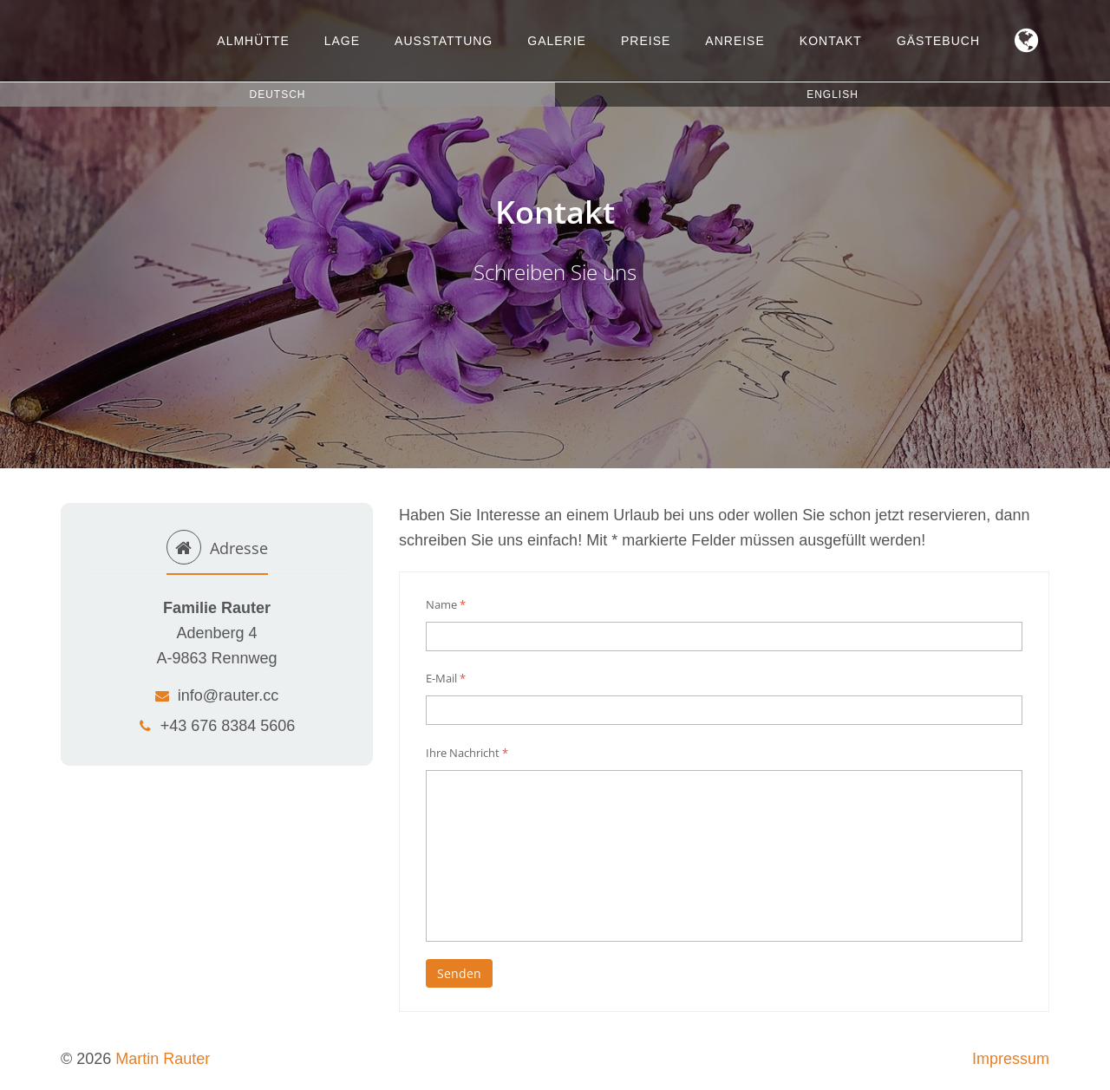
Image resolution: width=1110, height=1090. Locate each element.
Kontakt (831, 41)
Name (446, 604)
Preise (645, 41)
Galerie (556, 41)
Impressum (1010, 1058)
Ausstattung (444, 41)
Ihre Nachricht (467, 752)
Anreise (734, 41)
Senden (459, 973)
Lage (342, 41)
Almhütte (253, 41)
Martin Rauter (162, 1058)
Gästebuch (938, 41)
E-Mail (446, 678)
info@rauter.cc (216, 695)
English (832, 94)
